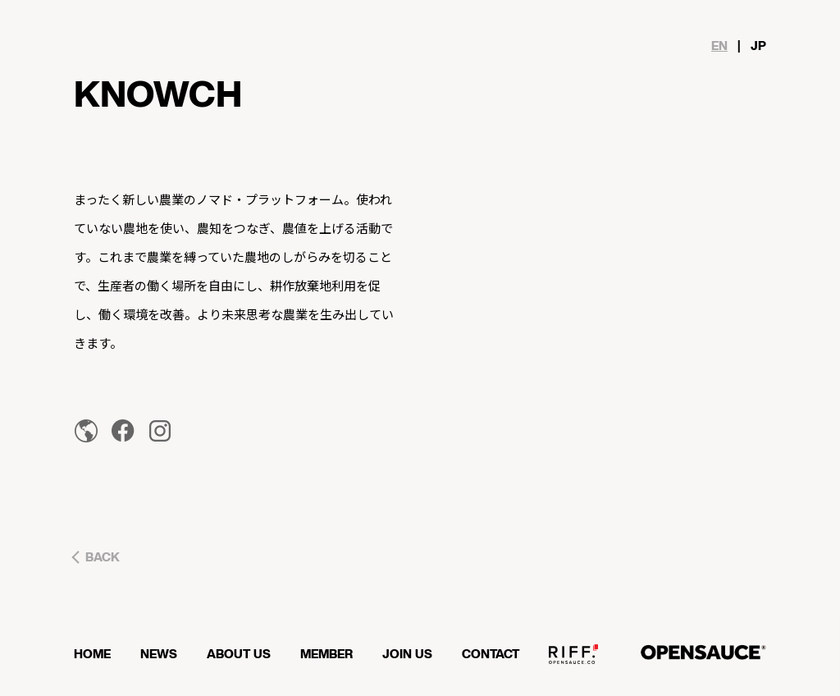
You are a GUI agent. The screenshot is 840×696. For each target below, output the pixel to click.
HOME (92, 654)
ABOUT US (239, 654)
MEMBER (326, 654)
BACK (102, 558)
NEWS (158, 654)
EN (719, 46)
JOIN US (407, 654)
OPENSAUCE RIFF (573, 660)
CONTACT (490, 654)
